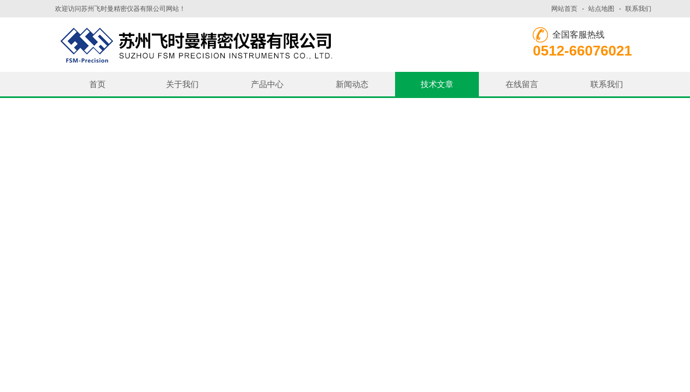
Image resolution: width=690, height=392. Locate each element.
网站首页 (564, 9)
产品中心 (267, 84)
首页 (97, 84)
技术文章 (437, 84)
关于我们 (182, 84)
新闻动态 (352, 84)
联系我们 (638, 9)
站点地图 (601, 9)
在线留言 (522, 84)
